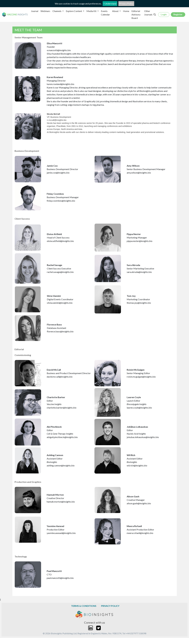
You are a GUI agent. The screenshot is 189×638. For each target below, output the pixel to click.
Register (178, 14)
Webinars (45, 11)
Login (164, 14)
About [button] (115, 11)
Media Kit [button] (91, 11)
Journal (34, 11)
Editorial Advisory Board (135, 14)
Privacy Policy (126, 3)
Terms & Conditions (83, 605)
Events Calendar (105, 13)
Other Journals (148, 13)
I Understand (110, 3)
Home (126, 11)
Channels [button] (57, 11)
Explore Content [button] (74, 11)
